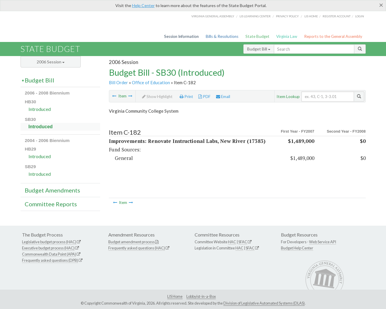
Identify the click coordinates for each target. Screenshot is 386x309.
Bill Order (118, 82)
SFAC (242, 241)
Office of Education (151, 82)
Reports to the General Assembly (333, 36)
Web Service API (322, 241)
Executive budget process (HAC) (48, 248)
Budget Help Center (297, 248)
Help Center (143, 5)
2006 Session (51, 61)
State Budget (257, 36)
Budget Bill (258, 48)
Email (223, 96)
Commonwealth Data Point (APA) (49, 254)
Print (186, 96)
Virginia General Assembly (212, 16)
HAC (232, 241)
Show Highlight (157, 96)
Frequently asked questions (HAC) (136, 248)
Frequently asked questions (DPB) (50, 260)
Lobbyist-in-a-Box (201, 296)
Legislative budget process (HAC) (49, 241)
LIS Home (175, 296)
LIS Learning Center (255, 16)
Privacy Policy (287, 16)
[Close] (381, 5)
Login (359, 16)
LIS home (311, 16)
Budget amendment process (131, 241)
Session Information (181, 36)
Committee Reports (51, 203)
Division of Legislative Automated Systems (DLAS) (264, 303)
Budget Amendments (52, 190)
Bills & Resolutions (222, 36)
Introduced (39, 109)
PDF (204, 96)
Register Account (336, 16)
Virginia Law (286, 36)
